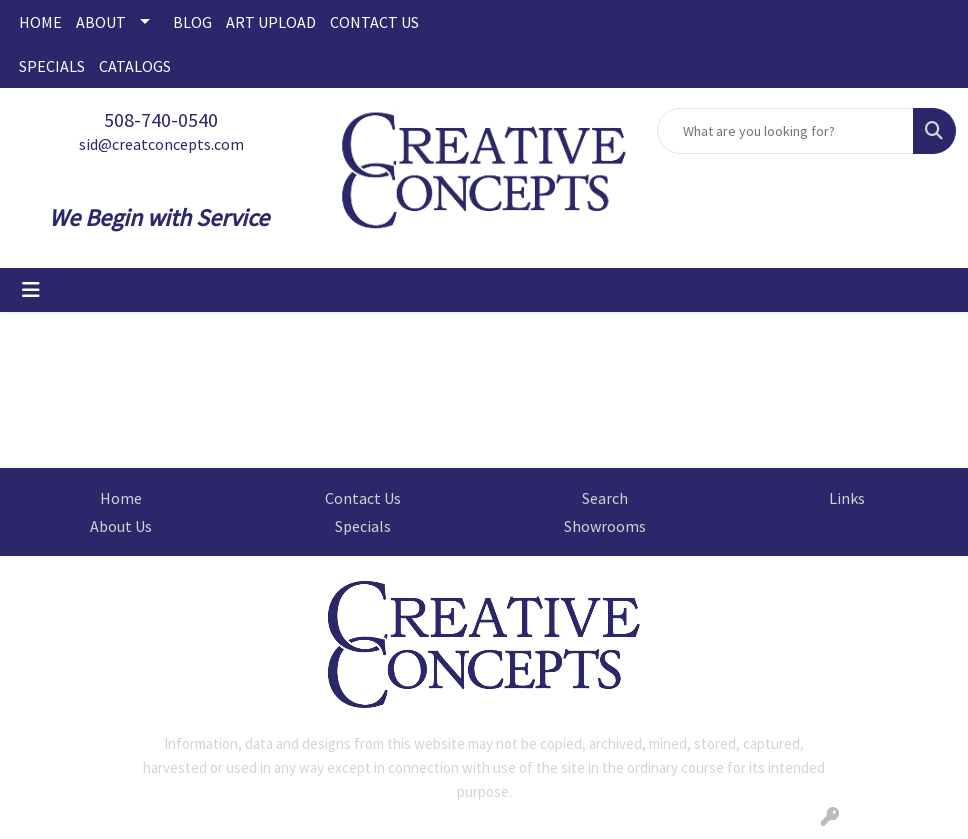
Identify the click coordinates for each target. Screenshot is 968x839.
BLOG (192, 22)
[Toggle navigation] (31, 290)
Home (121, 498)
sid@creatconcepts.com (161, 144)
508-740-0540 (161, 119)
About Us (121, 526)
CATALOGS (135, 66)
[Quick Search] (785, 131)
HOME (40, 22)
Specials (363, 526)
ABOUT (101, 22)
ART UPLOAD (271, 22)
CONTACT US (374, 22)
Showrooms (605, 526)
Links (847, 498)
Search (605, 498)
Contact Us (363, 498)
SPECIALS (52, 66)
